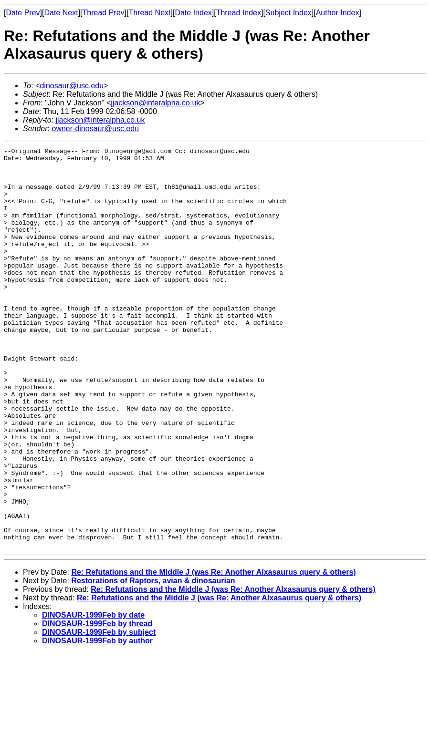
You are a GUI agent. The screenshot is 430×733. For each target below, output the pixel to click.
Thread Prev (104, 13)
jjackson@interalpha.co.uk (155, 103)
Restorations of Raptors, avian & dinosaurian (153, 661)
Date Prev (23, 13)
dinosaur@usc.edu (72, 86)
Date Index (193, 13)
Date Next (61, 13)
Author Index (337, 13)
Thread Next (149, 13)
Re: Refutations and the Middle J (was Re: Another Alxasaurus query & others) (213, 652)
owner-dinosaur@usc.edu (95, 128)
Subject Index (288, 13)
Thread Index (238, 13)
